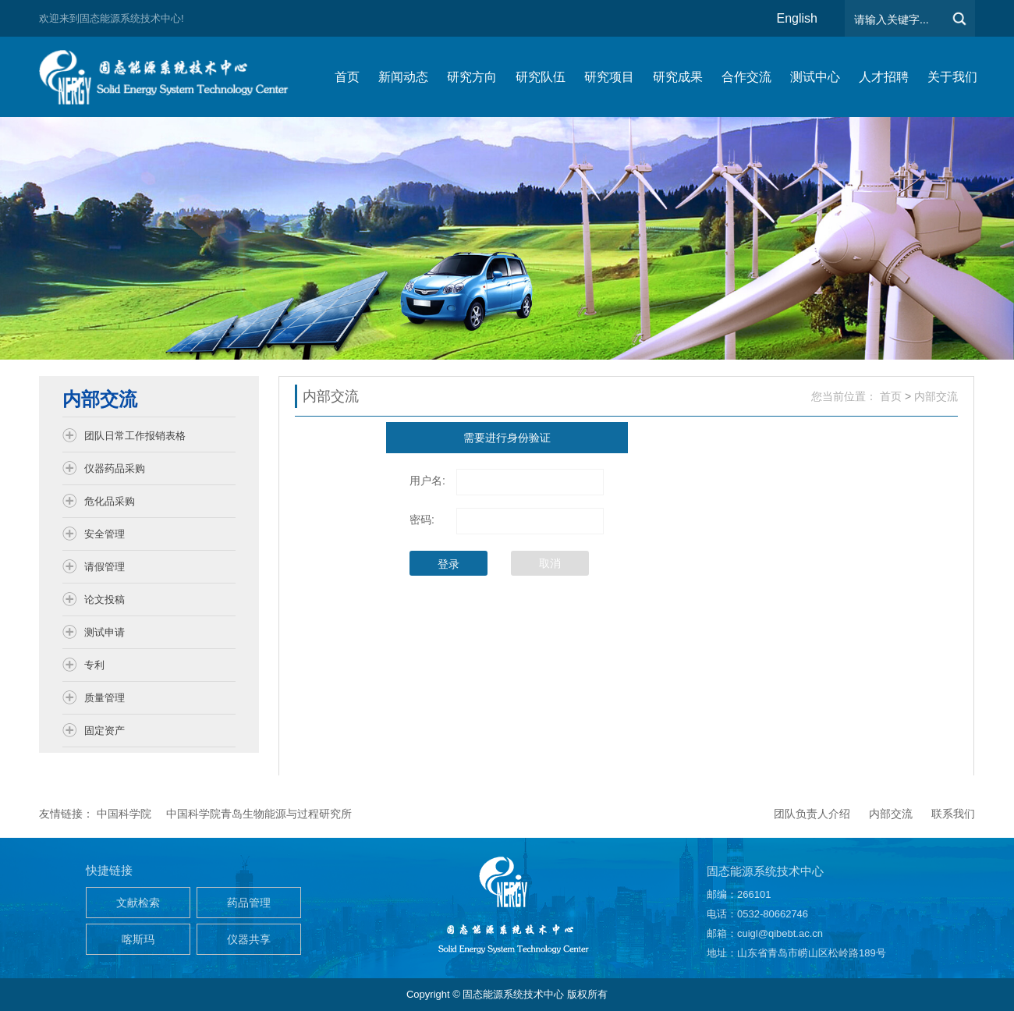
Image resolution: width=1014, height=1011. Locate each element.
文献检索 (138, 902)
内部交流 (936, 396)
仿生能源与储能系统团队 (171, 77)
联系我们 (953, 813)
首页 (891, 396)
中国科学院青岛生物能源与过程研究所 (259, 813)
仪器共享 (249, 939)
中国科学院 (124, 813)
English (797, 18)
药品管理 (249, 902)
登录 (448, 564)
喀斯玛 (138, 939)
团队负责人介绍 (812, 813)
